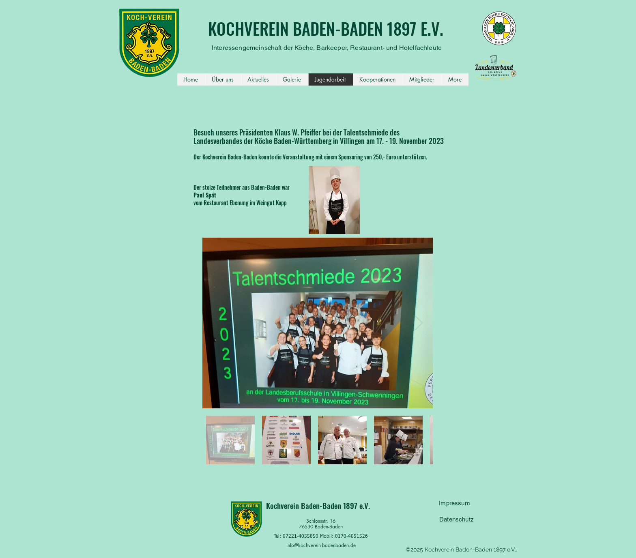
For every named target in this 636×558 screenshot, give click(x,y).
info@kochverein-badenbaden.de (321, 545)
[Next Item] (418, 323)
